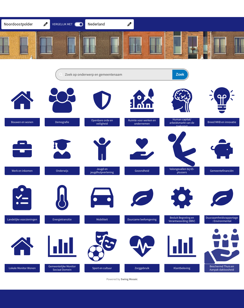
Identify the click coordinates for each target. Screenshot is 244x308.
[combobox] (122, 74)
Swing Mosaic (129, 279)
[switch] (79, 24)
